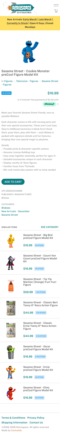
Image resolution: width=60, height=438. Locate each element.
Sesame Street (9, 214)
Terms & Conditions (13, 417)
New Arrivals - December (15, 211)
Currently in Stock (17, 23)
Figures (8, 81)
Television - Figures (27, 81)
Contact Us (36, 422)
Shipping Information (14, 422)
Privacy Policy (35, 417)
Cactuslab (16, 430)
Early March (30, 19)
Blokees (5, 207)
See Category (50, 227)
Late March (45, 19)
